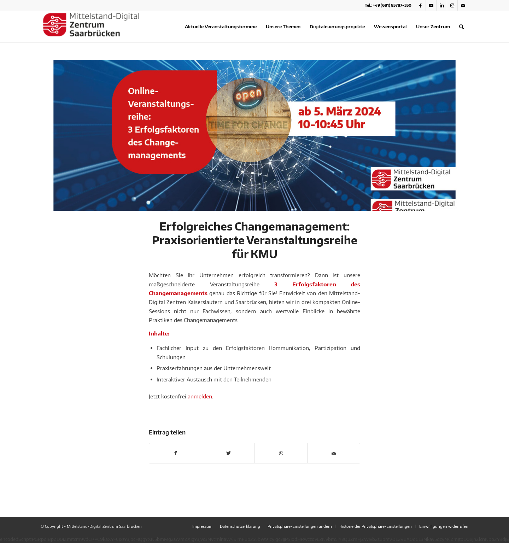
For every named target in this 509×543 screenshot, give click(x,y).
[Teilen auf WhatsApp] (281, 453)
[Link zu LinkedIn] (442, 5)
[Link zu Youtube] (431, 5)
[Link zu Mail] (463, 5)
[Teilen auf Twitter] (228, 453)
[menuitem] (220, 26)
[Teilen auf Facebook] (175, 453)
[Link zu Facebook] (420, 5)
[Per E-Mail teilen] (334, 453)
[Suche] (461, 26)
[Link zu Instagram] (452, 5)
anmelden (200, 396)
